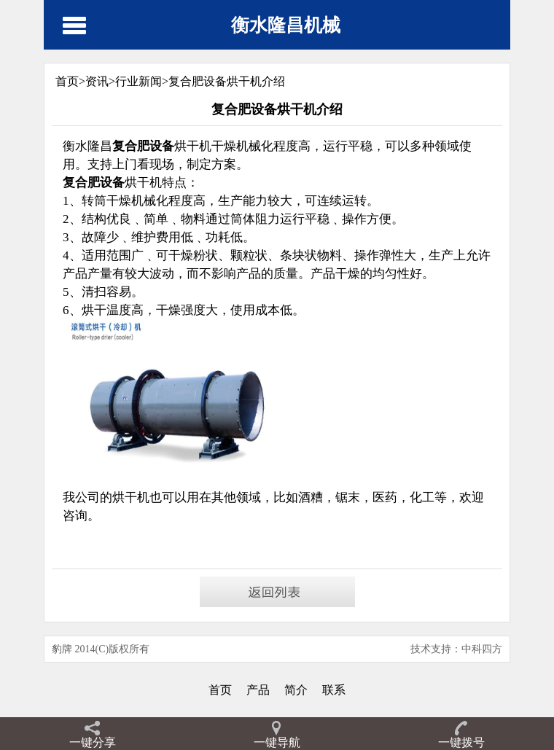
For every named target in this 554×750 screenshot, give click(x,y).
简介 (296, 690)
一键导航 (277, 742)
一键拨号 (461, 742)
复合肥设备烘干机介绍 (226, 81)
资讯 (97, 81)
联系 (334, 690)
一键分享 (92, 742)
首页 (220, 690)
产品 (258, 690)
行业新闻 (138, 81)
